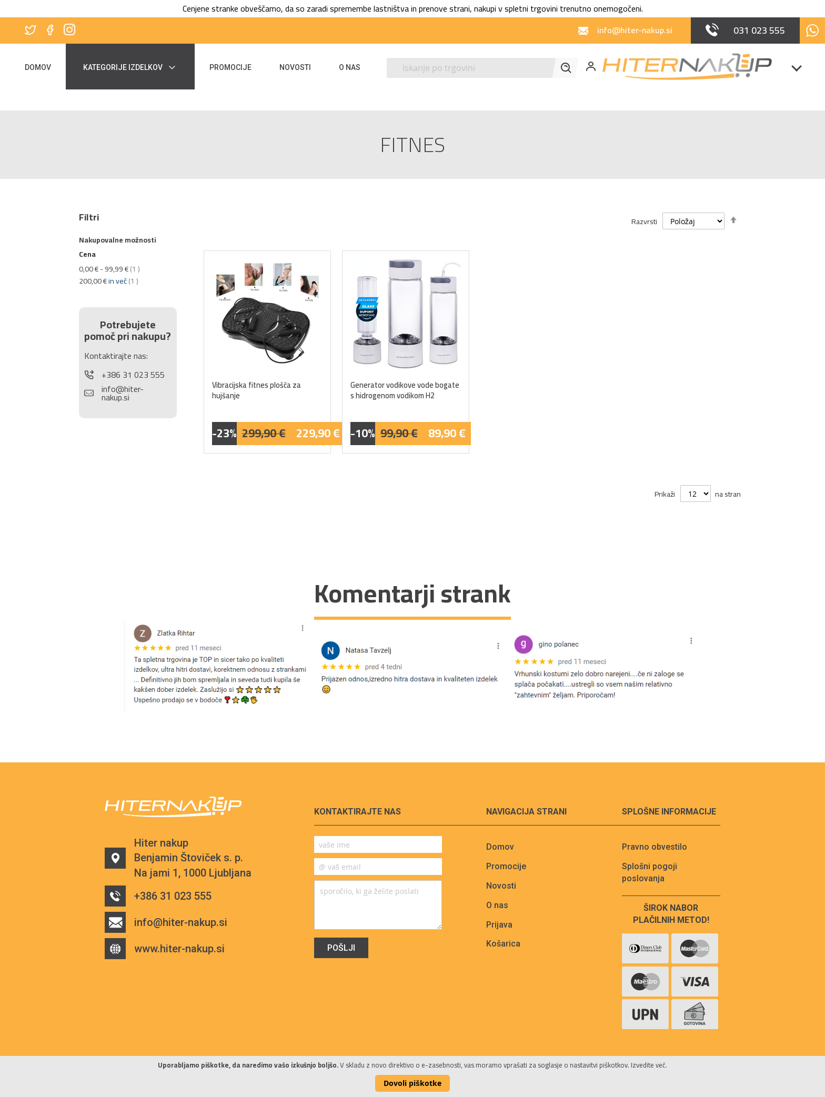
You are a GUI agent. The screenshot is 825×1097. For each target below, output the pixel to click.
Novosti (501, 886)
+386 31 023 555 (158, 896)
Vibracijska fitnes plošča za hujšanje (256, 390)
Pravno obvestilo (654, 847)
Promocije (506, 866)
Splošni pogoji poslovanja (649, 872)
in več (108, 281)
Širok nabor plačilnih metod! (671, 914)
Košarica (503, 944)
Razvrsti (644, 221)
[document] (412, 1076)
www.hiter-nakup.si (165, 948)
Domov (500, 847)
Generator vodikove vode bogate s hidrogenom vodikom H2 (404, 390)
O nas (497, 905)
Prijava (499, 925)
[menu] (199, 66)
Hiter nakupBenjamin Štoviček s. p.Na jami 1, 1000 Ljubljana (178, 858)
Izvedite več (648, 1065)
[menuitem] (44, 66)
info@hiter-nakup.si (166, 922)
